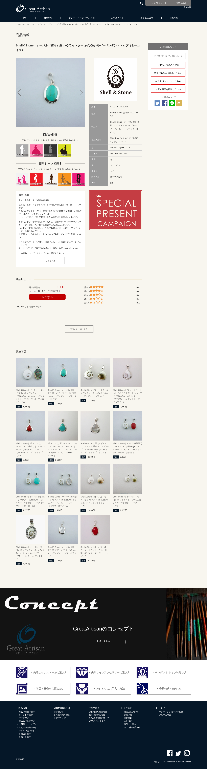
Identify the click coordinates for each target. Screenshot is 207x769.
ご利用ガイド (117, 18)
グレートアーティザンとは (82, 18)
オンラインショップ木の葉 (171, 712)
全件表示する (54, 291)
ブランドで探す (26, 715)
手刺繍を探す (25, 734)
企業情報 (174, 18)
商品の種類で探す (27, 712)
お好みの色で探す (27, 730)
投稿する (47, 297)
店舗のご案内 (130, 724)
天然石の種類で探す (28, 727)
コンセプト (59, 712)
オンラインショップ (158, 3)
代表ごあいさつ (131, 712)
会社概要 (128, 721)
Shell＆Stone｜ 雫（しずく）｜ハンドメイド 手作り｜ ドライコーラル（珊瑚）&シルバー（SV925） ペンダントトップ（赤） (30, 449)
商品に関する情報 (97, 715)
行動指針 (128, 718)
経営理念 (128, 715)
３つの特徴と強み (62, 715)
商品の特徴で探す (27, 721)
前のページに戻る (79, 329)
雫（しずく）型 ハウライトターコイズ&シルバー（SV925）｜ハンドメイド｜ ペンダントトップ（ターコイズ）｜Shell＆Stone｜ (62, 449)
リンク (162, 708)
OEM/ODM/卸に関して (99, 718)
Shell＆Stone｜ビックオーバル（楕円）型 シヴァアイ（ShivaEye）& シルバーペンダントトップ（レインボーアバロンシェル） (30, 396)
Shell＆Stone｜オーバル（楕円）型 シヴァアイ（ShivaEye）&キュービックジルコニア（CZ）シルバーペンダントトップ (30, 553)
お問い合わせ (181, 3)
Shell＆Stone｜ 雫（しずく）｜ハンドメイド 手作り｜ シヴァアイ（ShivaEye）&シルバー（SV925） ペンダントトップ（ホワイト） (127, 396)
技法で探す (24, 718)
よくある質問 (146, 18)
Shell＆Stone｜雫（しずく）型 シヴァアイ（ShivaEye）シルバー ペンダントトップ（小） (94, 393)
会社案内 (128, 708)
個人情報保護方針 (132, 727)
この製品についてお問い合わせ (168, 56)
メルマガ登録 (165, 715)
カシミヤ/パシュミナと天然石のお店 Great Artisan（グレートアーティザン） (33, 8)
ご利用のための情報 (98, 712)
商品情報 (48, 18)
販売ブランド (60, 718)
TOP (25, 18)
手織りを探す (25, 737)
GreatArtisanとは (61, 708)
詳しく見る (104, 641)
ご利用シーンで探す (28, 724)
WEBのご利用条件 (97, 721)
